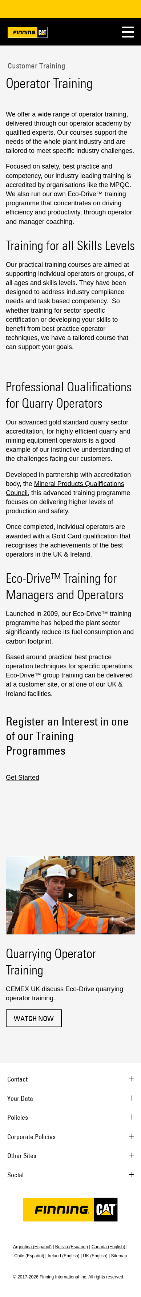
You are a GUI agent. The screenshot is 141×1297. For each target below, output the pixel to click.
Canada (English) (108, 1246)
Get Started (22, 777)
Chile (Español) (29, 1255)
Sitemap (119, 1255)
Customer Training (35, 65)
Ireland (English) (63, 1255)
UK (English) (95, 1255)
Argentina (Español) (32, 1246)
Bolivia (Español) (71, 1246)
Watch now (34, 1018)
